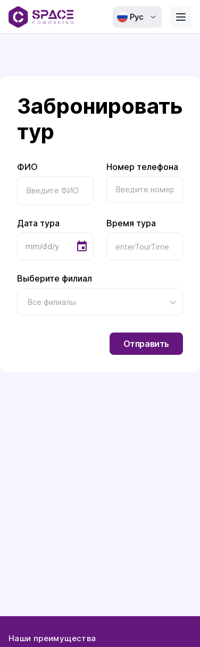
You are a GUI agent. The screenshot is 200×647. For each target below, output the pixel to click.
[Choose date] (82, 246)
